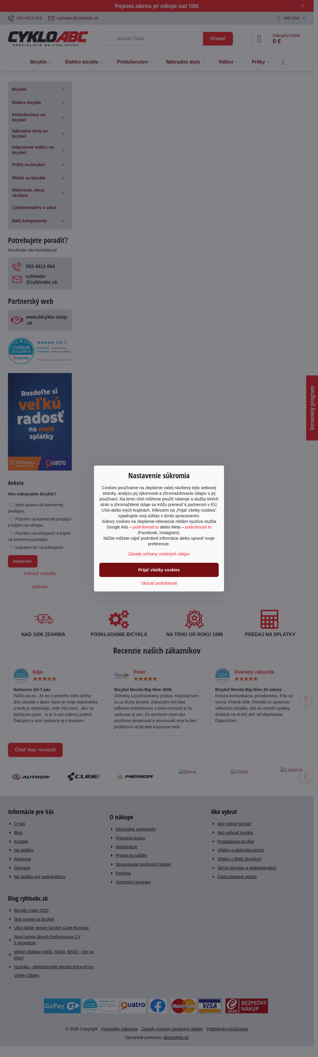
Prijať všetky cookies (159, 570)
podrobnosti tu (146, 527)
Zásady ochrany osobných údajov (159, 554)
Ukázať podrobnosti (159, 583)
